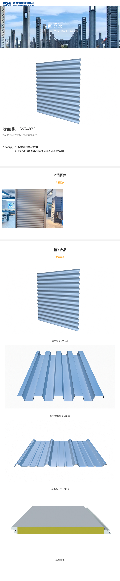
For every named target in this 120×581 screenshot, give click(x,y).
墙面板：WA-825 (60, 341)
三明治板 (60, 560)
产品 (56, 31)
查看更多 (60, 182)
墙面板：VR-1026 (60, 489)
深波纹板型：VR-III (60, 416)
